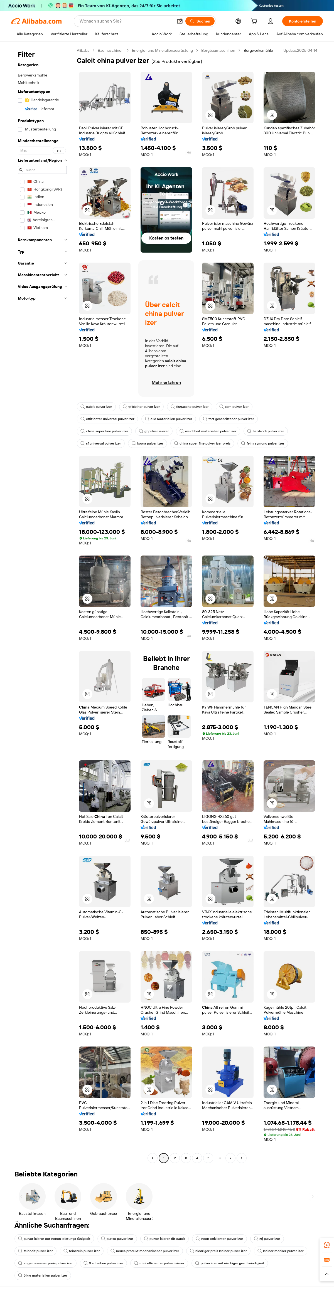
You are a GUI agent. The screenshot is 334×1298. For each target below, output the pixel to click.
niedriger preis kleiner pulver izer (218, 1251)
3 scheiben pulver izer (103, 1263)
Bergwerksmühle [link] (258, 50)
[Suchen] (200, 21)
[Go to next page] (242, 1158)
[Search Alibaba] (126, 21)
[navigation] (42, 605)
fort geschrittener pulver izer (228, 419)
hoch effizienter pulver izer (219, 1239)
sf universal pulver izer (100, 443)
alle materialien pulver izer (168, 419)
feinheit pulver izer (35, 1251)
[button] (179, 21)
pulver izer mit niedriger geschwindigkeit (229, 1263)
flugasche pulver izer (190, 406)
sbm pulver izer (234, 406)
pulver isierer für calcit (164, 1239)
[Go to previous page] (153, 1158)
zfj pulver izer (267, 1239)
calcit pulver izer (96, 406)
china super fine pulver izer (104, 431)
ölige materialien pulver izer (42, 1275)
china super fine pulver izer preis (202, 443)
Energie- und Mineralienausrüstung (162, 50)
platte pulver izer (117, 1239)
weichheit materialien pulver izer (208, 431)
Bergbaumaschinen (218, 50)
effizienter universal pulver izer (107, 419)
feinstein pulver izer (81, 1251)
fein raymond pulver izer (262, 443)
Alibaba (83, 50)
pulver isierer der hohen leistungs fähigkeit (54, 1239)
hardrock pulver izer (265, 431)
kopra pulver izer (147, 443)
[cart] (255, 22)
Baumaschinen (111, 50)
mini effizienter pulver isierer (159, 1263)
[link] (327, 1245)
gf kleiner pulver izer (141, 406)
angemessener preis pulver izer (45, 1263)
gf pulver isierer (154, 431)
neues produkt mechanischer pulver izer (144, 1251)
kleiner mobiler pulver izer (280, 1251)
